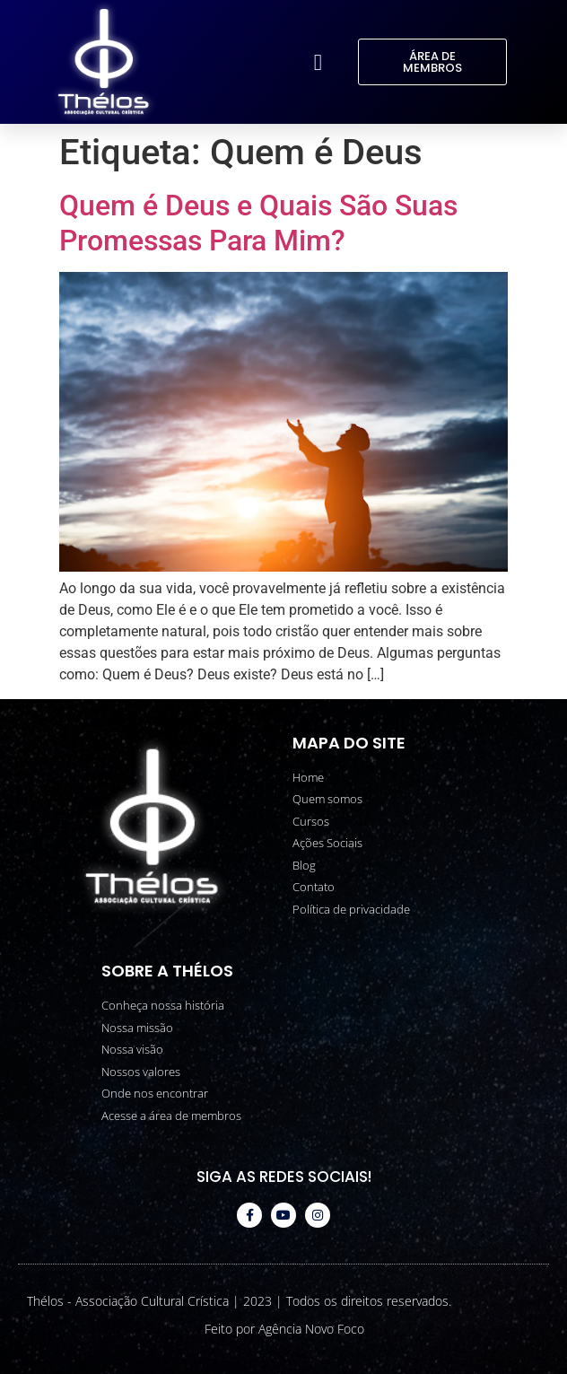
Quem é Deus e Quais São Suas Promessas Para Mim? (258, 222)
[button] (317, 62)
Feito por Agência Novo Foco (284, 1328)
